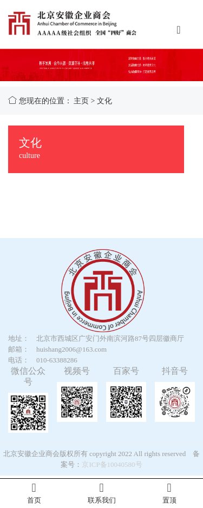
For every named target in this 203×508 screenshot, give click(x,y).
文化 (104, 101)
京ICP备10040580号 (112, 464)
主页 (81, 101)
